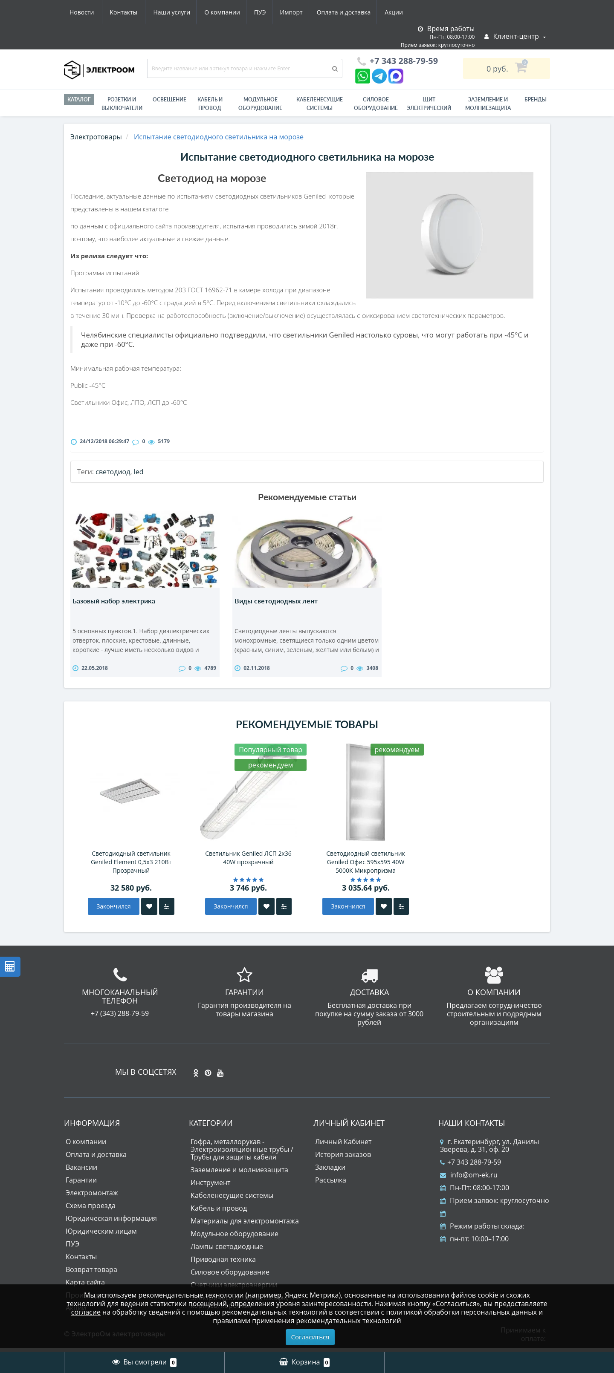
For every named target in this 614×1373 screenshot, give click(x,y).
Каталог (79, 99)
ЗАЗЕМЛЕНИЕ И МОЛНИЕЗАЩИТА (488, 103)
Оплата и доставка (267, 12)
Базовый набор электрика (113, 601)
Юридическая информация (111, 1222)
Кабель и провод (210, 103)
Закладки (330, 1171)
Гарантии (81, 1184)
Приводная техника (223, 1263)
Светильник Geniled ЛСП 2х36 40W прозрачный (248, 862)
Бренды (535, 99)
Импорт (213, 12)
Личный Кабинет (343, 1146)
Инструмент (210, 1186)
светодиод (113, 471)
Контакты (398, 12)
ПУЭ (180, 12)
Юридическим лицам (101, 1235)
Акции (319, 12)
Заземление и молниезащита (239, 1174)
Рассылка (330, 1184)
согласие (86, 1312)
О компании (140, 12)
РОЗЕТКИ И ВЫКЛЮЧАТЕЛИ (121, 103)
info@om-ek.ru (469, 1179)
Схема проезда (91, 1209)
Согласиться (310, 1337)
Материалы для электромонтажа (245, 1225)
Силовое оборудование (376, 103)
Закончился (113, 910)
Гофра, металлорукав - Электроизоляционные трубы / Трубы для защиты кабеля (242, 1153)
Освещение (169, 99)
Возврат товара (91, 1273)
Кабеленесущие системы (319, 103)
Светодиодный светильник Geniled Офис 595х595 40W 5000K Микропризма (365, 866)
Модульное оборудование (260, 103)
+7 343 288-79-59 (470, 1166)
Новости (356, 12)
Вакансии (81, 1171)
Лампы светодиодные (227, 1250)
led (139, 471)
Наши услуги (88, 12)
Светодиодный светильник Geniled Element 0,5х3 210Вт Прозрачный (131, 866)
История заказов (343, 1158)
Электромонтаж (92, 1197)
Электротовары (96, 136)
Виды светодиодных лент (276, 601)
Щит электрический (429, 103)
